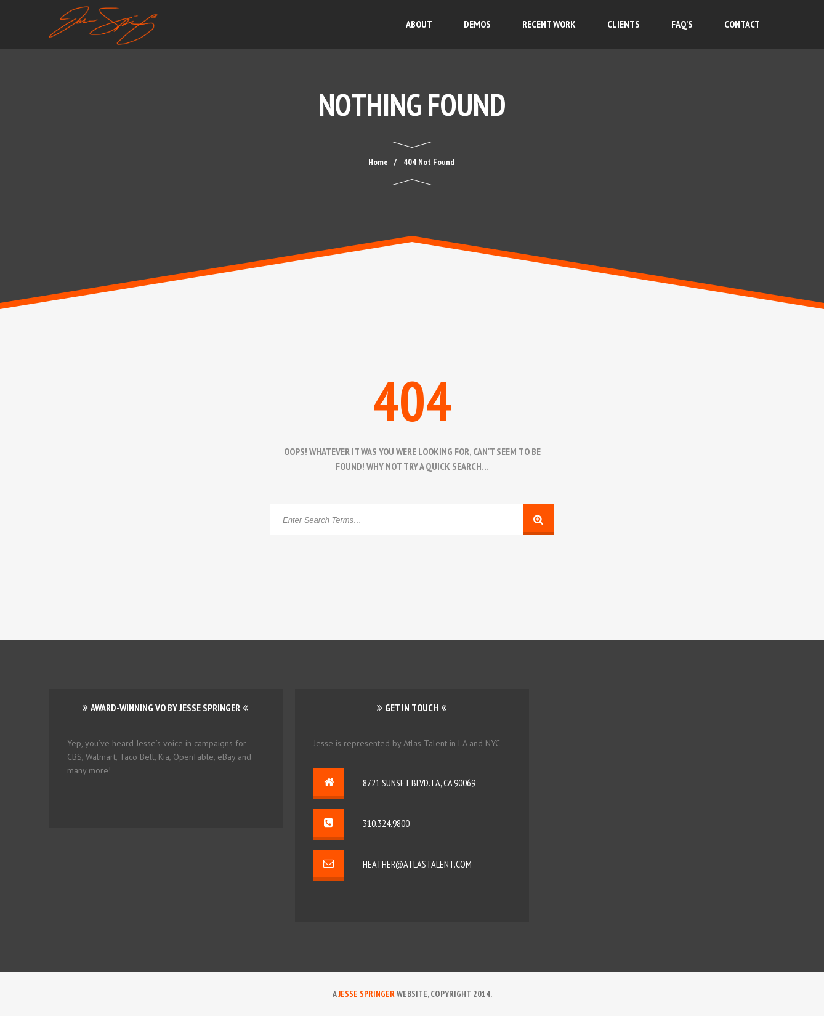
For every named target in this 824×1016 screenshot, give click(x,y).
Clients (623, 24)
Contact (742, 24)
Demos (477, 24)
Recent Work (549, 24)
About (419, 24)
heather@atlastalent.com (417, 864)
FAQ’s (682, 24)
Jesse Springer (366, 993)
